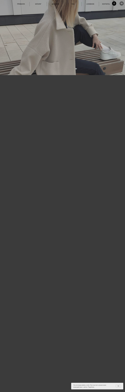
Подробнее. (91, 387)
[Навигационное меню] (122, 3)
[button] (114, 3)
